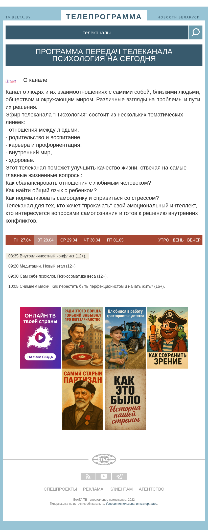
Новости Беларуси (179, 17)
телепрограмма (104, 17)
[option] (22, 240)
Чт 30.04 (92, 240)
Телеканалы (97, 32)
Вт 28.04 (45, 240)
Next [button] (129, 240)
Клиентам (121, 489)
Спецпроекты (60, 489)
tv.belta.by (18, 17)
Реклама (93, 489)
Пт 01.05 (115, 240)
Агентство (151, 489)
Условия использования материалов (131, 503)
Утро (163, 240)
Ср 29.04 (68, 240)
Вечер (194, 240)
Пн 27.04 (22, 240)
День (178, 240)
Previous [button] (8, 240)
